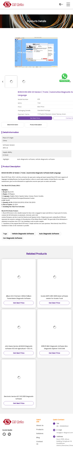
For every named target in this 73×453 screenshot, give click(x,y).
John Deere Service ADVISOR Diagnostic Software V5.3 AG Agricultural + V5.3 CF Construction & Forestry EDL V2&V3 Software (18, 347)
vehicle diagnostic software (23, 234)
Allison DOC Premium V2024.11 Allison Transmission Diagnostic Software (18, 297)
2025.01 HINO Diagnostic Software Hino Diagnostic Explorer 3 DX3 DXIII (54, 347)
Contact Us (39, 442)
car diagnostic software (12, 238)
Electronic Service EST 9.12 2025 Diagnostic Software (18, 397)
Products (39, 429)
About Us (39, 425)
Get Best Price (60, 118)
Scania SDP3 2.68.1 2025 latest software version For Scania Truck (54, 297)
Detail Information (12, 125)
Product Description (36, 125)
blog (38, 437)
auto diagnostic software (49, 234)
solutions (39, 433)
